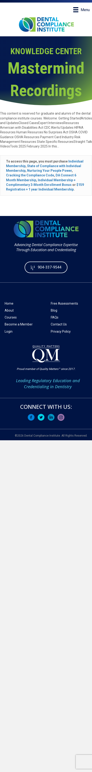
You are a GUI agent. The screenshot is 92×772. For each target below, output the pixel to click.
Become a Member (19, 324)
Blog (54, 310)
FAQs (54, 317)
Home (9, 303)
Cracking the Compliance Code (30, 175)
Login (9, 331)
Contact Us (59, 324)
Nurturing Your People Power (49, 170)
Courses (11, 317)
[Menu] (81, 10)
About (9, 310)
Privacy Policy (61, 331)
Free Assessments (64, 303)
